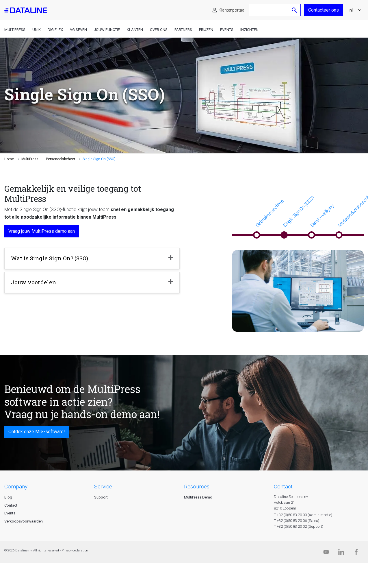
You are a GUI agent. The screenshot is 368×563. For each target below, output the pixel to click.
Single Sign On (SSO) (298, 211)
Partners (183, 29)
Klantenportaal (232, 10)
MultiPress (14, 29)
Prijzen (206, 29)
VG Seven (78, 29)
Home (9, 159)
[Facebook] (356, 553)
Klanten (135, 29)
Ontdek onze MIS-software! (36, 431)
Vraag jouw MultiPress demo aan (41, 231)
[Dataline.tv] (326, 553)
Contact (10, 505)
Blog (8, 497)
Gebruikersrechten (269, 213)
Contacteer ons (323, 10)
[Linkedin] (341, 553)
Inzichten (249, 29)
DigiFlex (55, 29)
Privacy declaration (75, 550)
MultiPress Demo (198, 497)
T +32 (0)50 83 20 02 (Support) (298, 526)
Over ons (159, 29)
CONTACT (283, 486)
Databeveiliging (322, 215)
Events (226, 29)
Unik (36, 29)
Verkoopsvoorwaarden (23, 521)
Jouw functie (107, 29)
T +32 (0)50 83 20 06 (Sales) (296, 520)
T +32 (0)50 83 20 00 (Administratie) (303, 515)
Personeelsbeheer (60, 159)
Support (101, 497)
